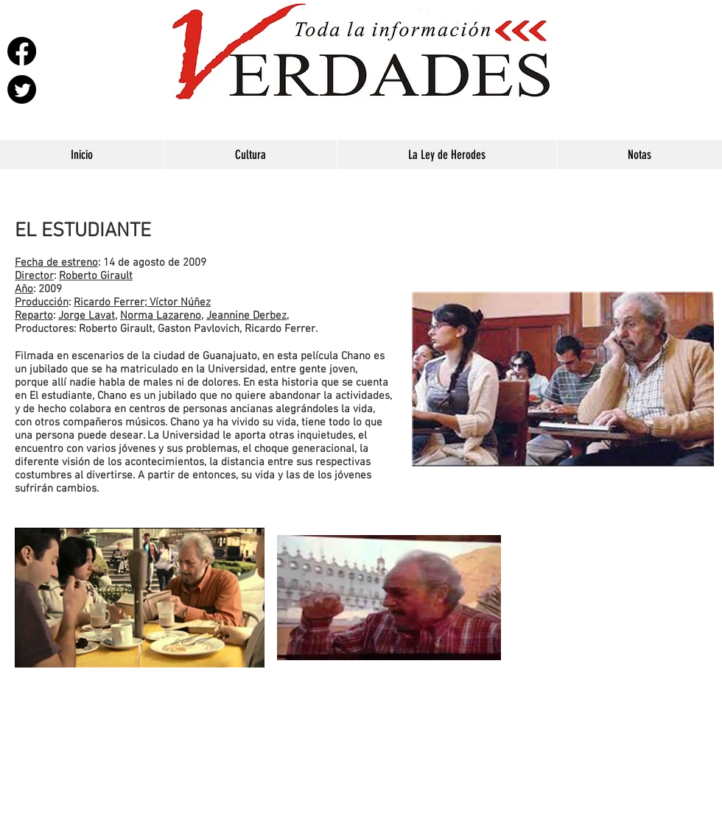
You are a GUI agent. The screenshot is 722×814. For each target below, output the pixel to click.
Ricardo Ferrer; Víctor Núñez (142, 302)
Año (24, 289)
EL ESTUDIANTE (83, 231)
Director (34, 276)
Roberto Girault (96, 276)
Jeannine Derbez (246, 315)
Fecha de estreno (56, 262)
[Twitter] (21, 89)
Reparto (34, 315)
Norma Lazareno (160, 315)
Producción (42, 302)
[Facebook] (21, 51)
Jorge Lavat (86, 315)
